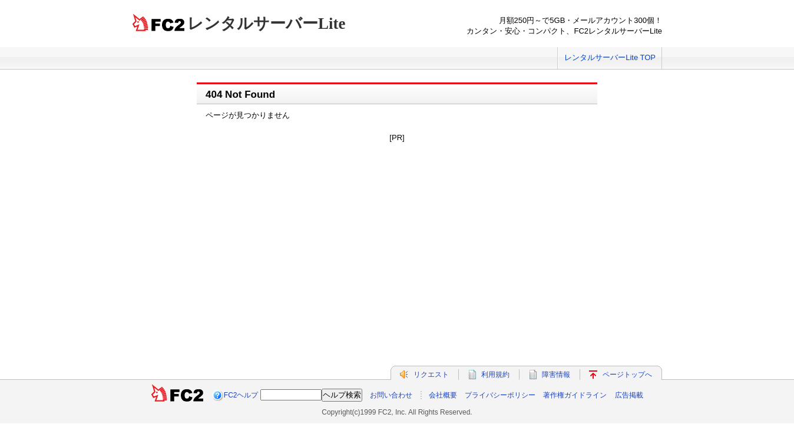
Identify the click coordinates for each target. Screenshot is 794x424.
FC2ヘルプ (241, 352)
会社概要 (443, 352)
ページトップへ (627, 331)
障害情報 (556, 331)
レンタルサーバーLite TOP (610, 57)
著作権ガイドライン (575, 352)
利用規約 (495, 331)
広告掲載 (629, 352)
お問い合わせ (391, 352)
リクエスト (431, 331)
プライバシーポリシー (500, 352)
